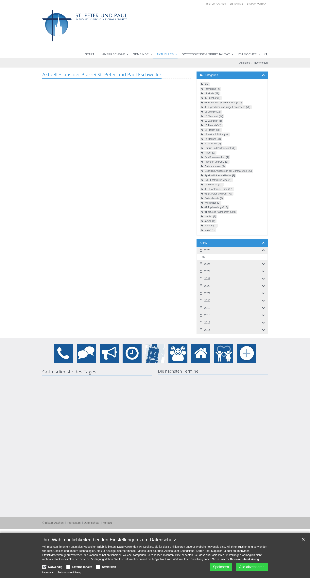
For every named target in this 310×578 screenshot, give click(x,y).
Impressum (74, 522)
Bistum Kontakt (257, 3)
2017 (207, 322)
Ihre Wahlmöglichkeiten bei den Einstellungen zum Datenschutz (109, 539)
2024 (207, 271)
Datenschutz (92, 522)
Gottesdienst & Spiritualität (205, 54)
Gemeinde (141, 54)
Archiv (203, 242)
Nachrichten (261, 62)
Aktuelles (165, 54)
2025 (207, 263)
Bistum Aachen (216, 3)
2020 (207, 300)
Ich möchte (247, 54)
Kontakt (107, 522)
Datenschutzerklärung (244, 559)
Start (90, 54)
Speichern (221, 567)
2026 (207, 250)
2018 (207, 315)
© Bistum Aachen (53, 522)
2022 (207, 285)
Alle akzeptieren (252, 567)
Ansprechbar (113, 54)
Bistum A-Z (236, 3)
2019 (207, 307)
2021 (207, 293)
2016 (207, 329)
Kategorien (211, 75)
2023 (207, 278)
